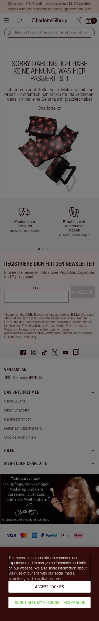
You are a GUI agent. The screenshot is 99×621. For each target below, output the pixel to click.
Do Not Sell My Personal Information (49, 604)
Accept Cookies (49, 589)
